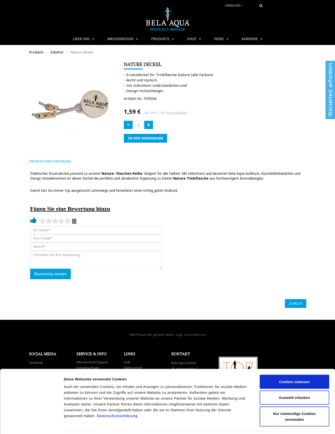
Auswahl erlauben (294, 380)
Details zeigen (258, 424)
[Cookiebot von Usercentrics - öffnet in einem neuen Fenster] (31, 424)
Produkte (36, 52)
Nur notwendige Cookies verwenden (294, 399)
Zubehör (56, 52)
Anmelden (234, 5)
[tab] (82, 161)
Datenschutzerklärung (118, 398)
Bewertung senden (50, 274)
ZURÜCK (295, 303)
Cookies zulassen (294, 364)
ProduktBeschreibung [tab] (50, 161)
